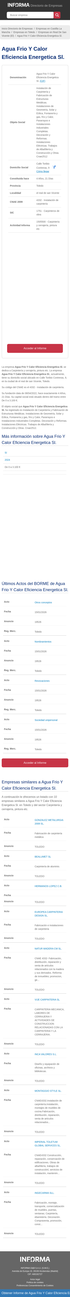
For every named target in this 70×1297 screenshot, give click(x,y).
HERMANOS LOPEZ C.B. (48, 886)
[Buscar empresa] (30, 15)
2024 (7, 459)
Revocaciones (42, 680)
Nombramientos (43, 641)
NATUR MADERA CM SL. (48, 948)
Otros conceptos (43, 602)
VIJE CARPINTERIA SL (47, 999)
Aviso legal (35, 1279)
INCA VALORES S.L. (46, 1054)
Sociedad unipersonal (46, 720)
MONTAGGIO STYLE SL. (48, 1091)
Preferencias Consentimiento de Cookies (35, 1285)
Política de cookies (34, 1282)
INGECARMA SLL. (45, 1193)
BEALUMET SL (43, 856)
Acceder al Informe (35, 348)
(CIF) (42, 81)
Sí (6, 452)
